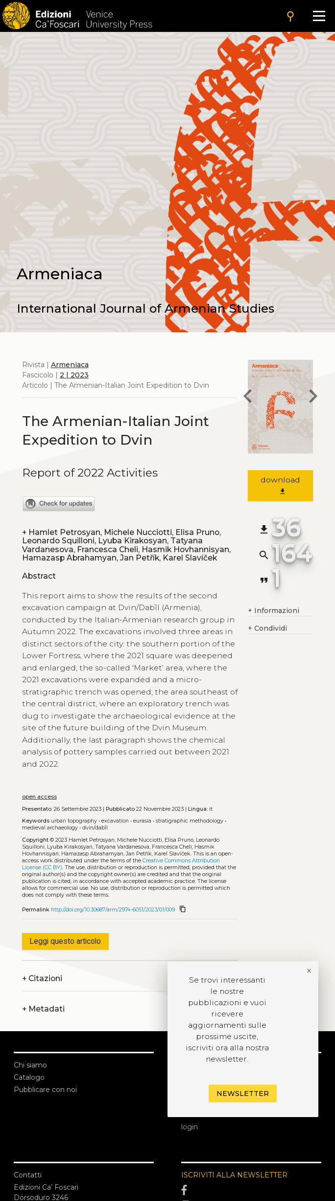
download (280, 485)
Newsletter (242, 1093)
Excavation (115, 821)
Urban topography (74, 821)
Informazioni (273, 611)
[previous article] (248, 397)
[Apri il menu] (319, 16)
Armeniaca (70, 364)
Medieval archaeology (50, 828)
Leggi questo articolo (65, 941)
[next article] (313, 397)
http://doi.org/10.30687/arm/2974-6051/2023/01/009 (113, 910)
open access (39, 797)
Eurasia (142, 821)
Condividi (267, 628)
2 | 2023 (74, 375)
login (189, 1126)
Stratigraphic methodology (189, 821)
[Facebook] (251, 1190)
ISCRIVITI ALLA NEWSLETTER (234, 1175)
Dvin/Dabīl (95, 828)
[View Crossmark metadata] (59, 509)
